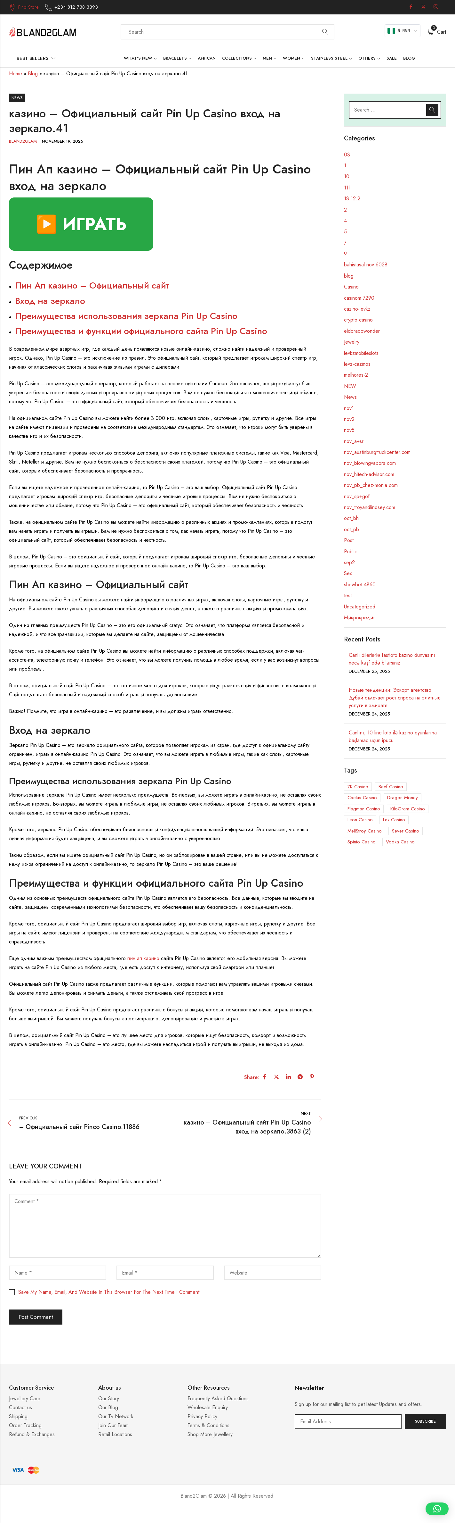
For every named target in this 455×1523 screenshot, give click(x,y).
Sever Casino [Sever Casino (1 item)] (405, 830)
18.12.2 (352, 198)
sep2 (349, 562)
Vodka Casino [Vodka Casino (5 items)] (400, 841)
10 (346, 176)
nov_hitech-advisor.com (369, 474)
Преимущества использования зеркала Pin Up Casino (126, 315)
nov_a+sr (353, 441)
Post (349, 540)
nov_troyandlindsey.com (369, 507)
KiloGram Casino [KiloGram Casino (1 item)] (407, 808)
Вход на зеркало (50, 300)
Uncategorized (359, 606)
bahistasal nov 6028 (365, 264)
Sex (348, 573)
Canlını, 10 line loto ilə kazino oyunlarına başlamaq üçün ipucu (393, 736)
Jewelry (351, 342)
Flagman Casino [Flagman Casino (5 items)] (363, 808)
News (17, 98)
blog (349, 276)
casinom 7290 (359, 298)
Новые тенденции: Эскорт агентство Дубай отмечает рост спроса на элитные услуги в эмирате (395, 697)
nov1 (349, 408)
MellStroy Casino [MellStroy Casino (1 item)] (364, 830)
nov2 (349, 419)
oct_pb (351, 529)
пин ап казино (143, 958)
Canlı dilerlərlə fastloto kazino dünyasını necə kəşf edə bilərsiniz (392, 658)
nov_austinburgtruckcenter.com (377, 452)
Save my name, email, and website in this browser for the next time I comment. (109, 1292)
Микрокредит (359, 617)
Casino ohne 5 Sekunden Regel (227, 1515)
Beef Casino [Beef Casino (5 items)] (391, 786)
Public (350, 551)
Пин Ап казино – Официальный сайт (92, 285)
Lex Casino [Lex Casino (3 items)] (394, 819)
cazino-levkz (357, 309)
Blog (33, 73)
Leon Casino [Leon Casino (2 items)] (360, 819)
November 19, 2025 (62, 141)
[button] (437, 1508)
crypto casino (358, 319)
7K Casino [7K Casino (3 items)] (357, 786)
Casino (351, 286)
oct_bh (351, 518)
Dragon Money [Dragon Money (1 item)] (402, 797)
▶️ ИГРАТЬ (81, 224)
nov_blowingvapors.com (370, 463)
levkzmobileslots (361, 353)
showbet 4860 (360, 584)
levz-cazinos (357, 364)
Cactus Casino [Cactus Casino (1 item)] (362, 797)
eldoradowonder (362, 331)
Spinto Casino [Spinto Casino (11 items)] (361, 841)
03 (347, 154)
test (348, 595)
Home (15, 73)
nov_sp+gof (357, 496)
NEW (350, 386)
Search (325, 32)
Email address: (348, 1421)
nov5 (349, 430)
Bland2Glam (23, 141)
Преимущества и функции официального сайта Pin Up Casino (141, 331)
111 (347, 187)
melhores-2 (356, 375)
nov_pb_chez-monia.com (371, 485)
